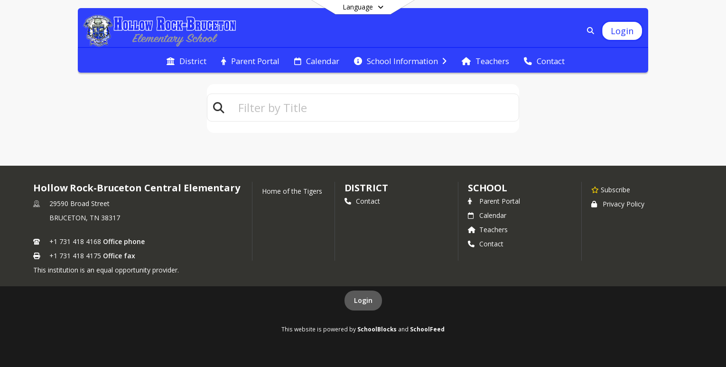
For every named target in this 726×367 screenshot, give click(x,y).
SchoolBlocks (377, 329)
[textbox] (374, 107)
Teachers (488, 229)
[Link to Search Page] (588, 30)
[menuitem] (186, 60)
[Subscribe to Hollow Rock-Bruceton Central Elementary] (610, 189)
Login (363, 300)
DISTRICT (366, 187)
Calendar (487, 215)
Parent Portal (494, 201)
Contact (362, 201)
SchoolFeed (427, 329)
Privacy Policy (617, 203)
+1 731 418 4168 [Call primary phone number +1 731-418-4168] (75, 241)
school (487, 187)
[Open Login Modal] (622, 30)
